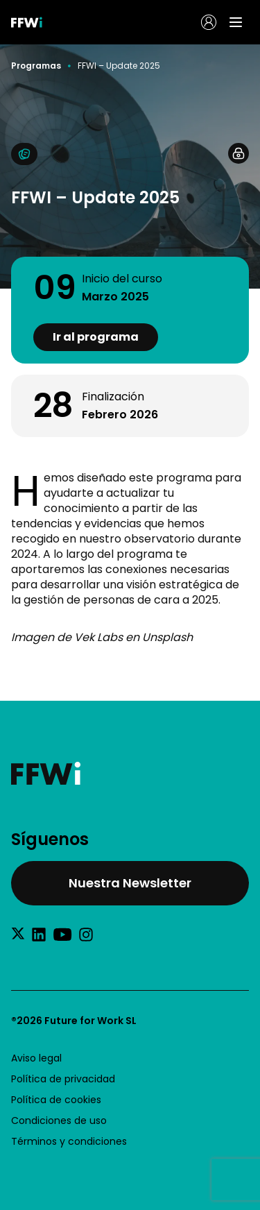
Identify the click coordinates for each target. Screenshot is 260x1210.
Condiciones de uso (59, 1120)
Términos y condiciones (69, 1141)
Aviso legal (36, 1058)
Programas (36, 66)
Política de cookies (56, 1100)
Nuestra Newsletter (130, 883)
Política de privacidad (63, 1079)
